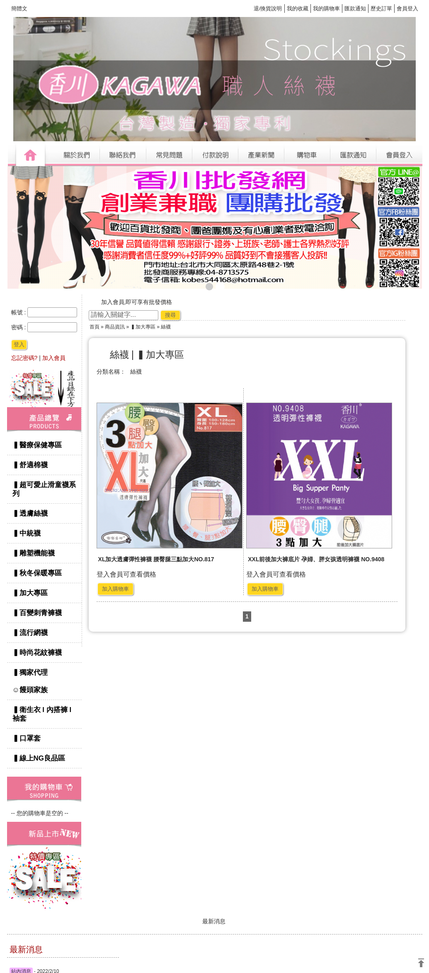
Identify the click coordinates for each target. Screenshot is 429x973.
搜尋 (170, 315)
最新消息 (213, 921)
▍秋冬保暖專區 (37, 573)
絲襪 (136, 371)
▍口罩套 (26, 738)
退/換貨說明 (268, 8)
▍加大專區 (30, 593)
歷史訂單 (381, 8)
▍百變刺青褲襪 (37, 613)
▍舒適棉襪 (30, 465)
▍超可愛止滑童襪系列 (44, 489)
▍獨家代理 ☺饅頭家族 (45, 681)
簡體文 (19, 8)
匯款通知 (355, 8)
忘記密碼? (24, 358)
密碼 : (19, 327)
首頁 (94, 327)
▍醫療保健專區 (37, 445)
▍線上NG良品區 (38, 758)
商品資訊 (115, 327)
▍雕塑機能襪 (33, 553)
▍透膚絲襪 (30, 513)
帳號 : (19, 312)
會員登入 (407, 8)
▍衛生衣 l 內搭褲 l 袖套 (42, 714)
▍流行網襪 (30, 633)
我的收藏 (297, 8)
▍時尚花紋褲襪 (37, 653)
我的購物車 (326, 8)
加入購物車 (115, 589)
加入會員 (53, 358)
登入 (19, 344)
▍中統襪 (26, 533)
